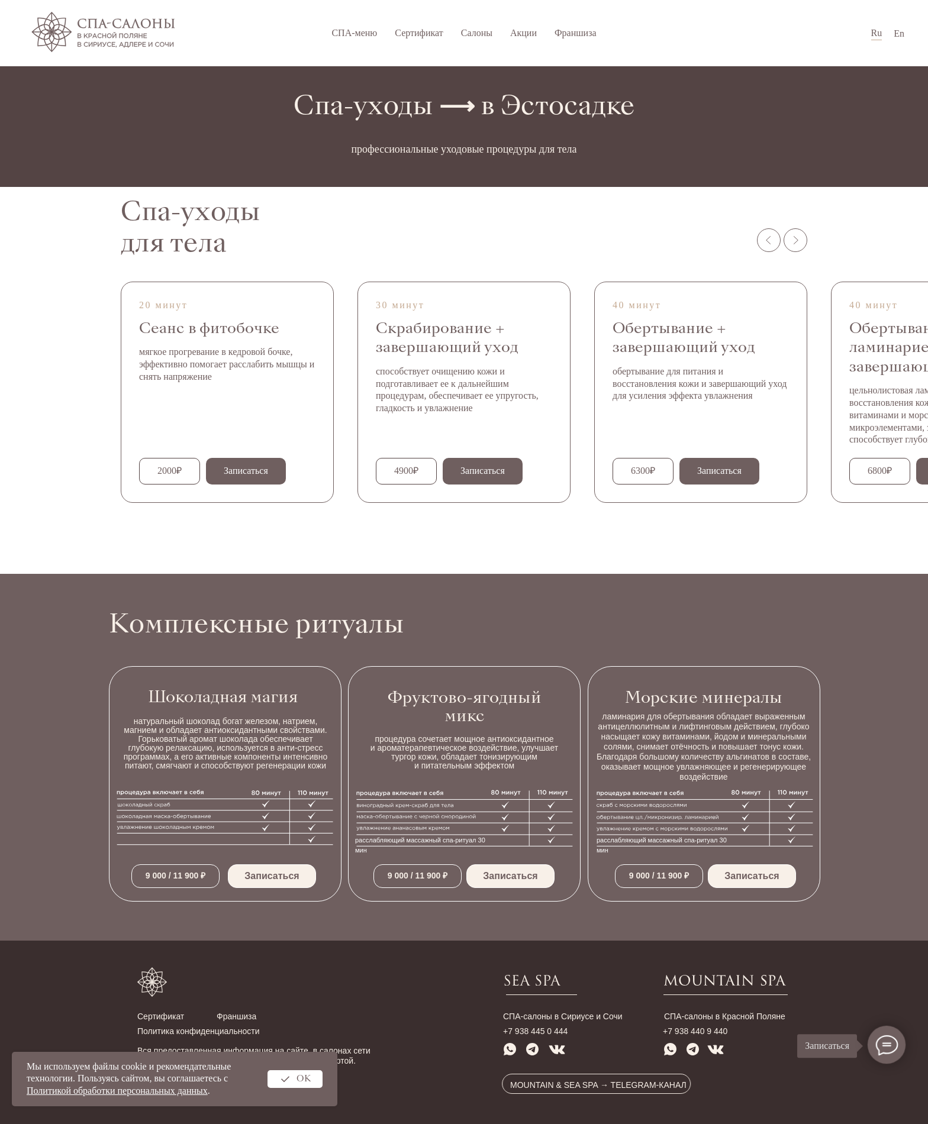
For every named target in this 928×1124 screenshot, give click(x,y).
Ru (876, 33)
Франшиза (576, 33)
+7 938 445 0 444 (535, 1031)
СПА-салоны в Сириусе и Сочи (563, 1016)
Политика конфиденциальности (198, 1031)
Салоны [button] (476, 33)
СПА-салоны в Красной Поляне (724, 1016)
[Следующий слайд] (795, 240)
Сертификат (419, 33)
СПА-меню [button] (354, 33)
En (899, 33)
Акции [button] (523, 33)
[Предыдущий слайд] (769, 240)
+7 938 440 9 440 (695, 1031)
